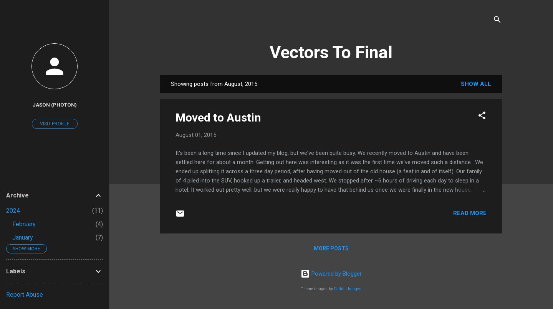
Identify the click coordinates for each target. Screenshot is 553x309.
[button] (482, 117)
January (22, 237)
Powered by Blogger (331, 273)
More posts (331, 248)
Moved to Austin (218, 117)
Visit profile (55, 124)
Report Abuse (24, 294)
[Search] (497, 21)
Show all (476, 84)
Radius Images (347, 288)
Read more (470, 213)
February (24, 224)
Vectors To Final (331, 52)
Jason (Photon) (55, 105)
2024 (13, 210)
